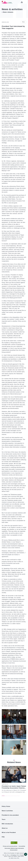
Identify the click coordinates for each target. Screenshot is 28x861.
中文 (23, 22)
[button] (25, 854)
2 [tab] (6, 796)
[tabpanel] (14, 779)
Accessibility (22, 846)
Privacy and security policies (10, 846)
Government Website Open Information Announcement (14, 849)
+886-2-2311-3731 (15, 858)
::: (1, 0)
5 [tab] (15, 796)
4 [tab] (12, 796)
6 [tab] (18, 796)
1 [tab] (3, 796)
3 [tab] (9, 796)
